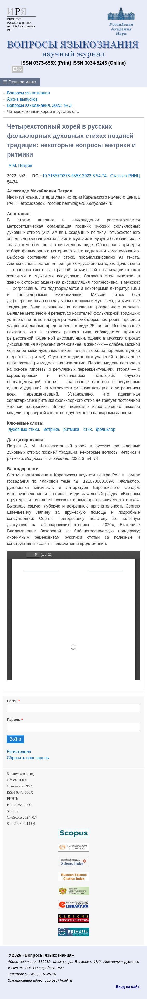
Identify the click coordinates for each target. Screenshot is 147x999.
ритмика (71, 429)
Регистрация (19, 751)
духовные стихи (24, 429)
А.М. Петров (20, 165)
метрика (51, 429)
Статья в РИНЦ (125, 176)
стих (87, 429)
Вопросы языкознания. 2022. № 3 (39, 105)
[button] (20, 82)
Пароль (13, 719)
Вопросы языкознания (28, 93)
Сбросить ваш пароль (28, 758)
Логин (12, 701)
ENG (17, 69)
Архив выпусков (22, 99)
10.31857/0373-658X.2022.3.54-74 (75, 176)
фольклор (105, 429)
